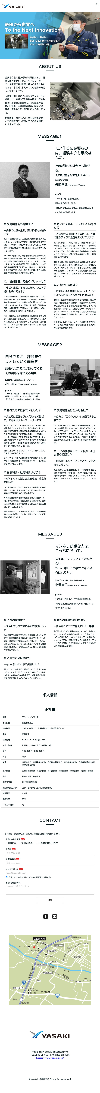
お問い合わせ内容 (13, 895)
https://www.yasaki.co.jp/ (50, 1073)
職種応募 (11, 855)
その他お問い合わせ (47, 855)
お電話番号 (10, 872)
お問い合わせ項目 (13, 852)
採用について (26, 855)
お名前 (8, 862)
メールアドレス (12, 882)
